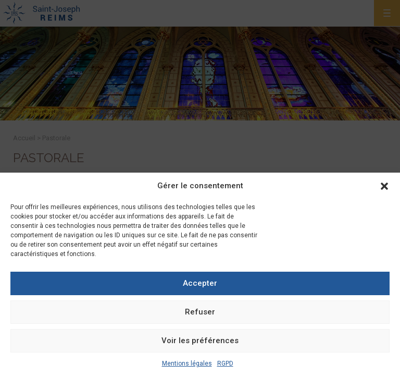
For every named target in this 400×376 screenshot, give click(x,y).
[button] (384, 186)
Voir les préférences (200, 340)
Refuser (200, 312)
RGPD (225, 363)
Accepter (200, 283)
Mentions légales (187, 363)
